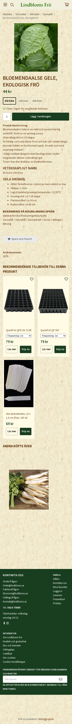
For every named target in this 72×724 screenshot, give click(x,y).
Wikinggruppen (46, 719)
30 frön (9, 101)
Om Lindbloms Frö (12, 637)
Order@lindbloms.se (13, 585)
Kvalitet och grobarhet (14, 641)
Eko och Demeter (12, 645)
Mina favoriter (60, 587)
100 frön (23, 101)
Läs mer (11, 349)
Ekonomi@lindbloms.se (15, 593)
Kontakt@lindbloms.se (14, 601)
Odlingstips (8, 649)
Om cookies (9, 657)
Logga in (57, 591)
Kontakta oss (60, 583)
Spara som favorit (20, 239)
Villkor (56, 579)
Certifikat (7, 653)
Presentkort (59, 599)
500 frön (37, 101)
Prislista (57, 603)
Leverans (57, 595)
